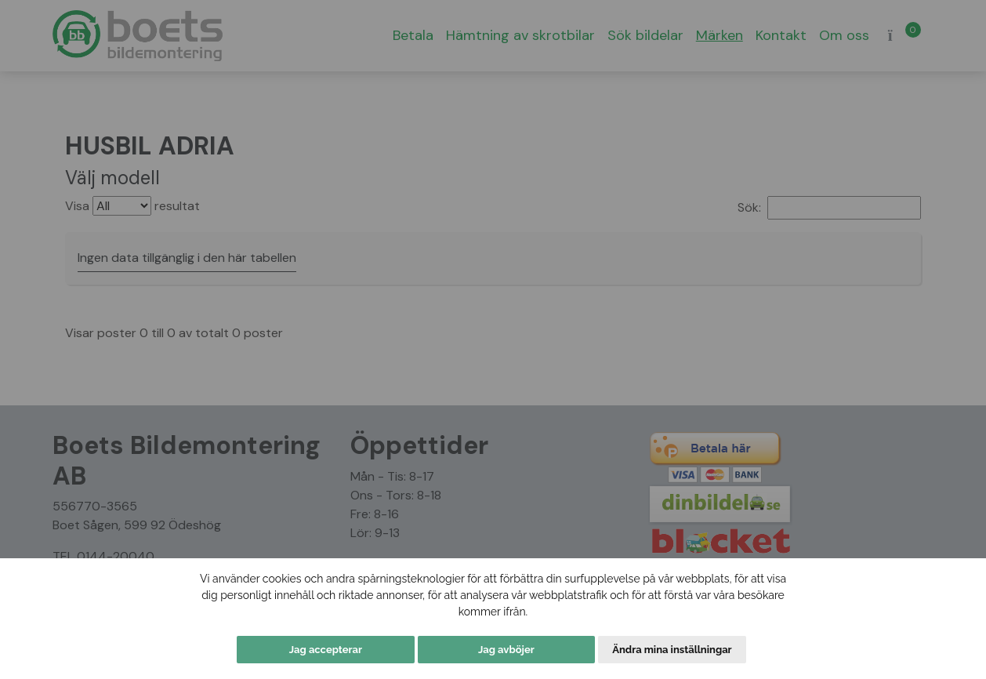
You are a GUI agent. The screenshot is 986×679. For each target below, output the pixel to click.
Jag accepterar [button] (325, 649)
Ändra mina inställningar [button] (671, 649)
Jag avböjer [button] (506, 649)
